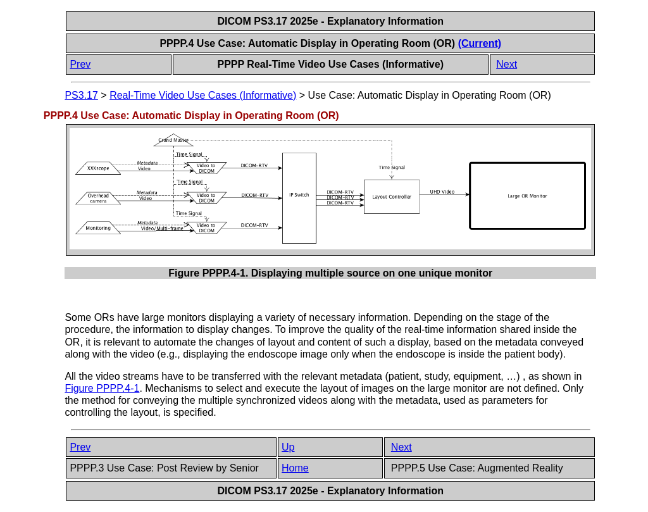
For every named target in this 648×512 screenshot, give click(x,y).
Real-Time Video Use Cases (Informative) (202, 95)
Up (288, 447)
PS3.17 (81, 95)
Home (295, 468)
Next (506, 64)
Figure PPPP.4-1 (102, 388)
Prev (80, 64)
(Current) (479, 43)
